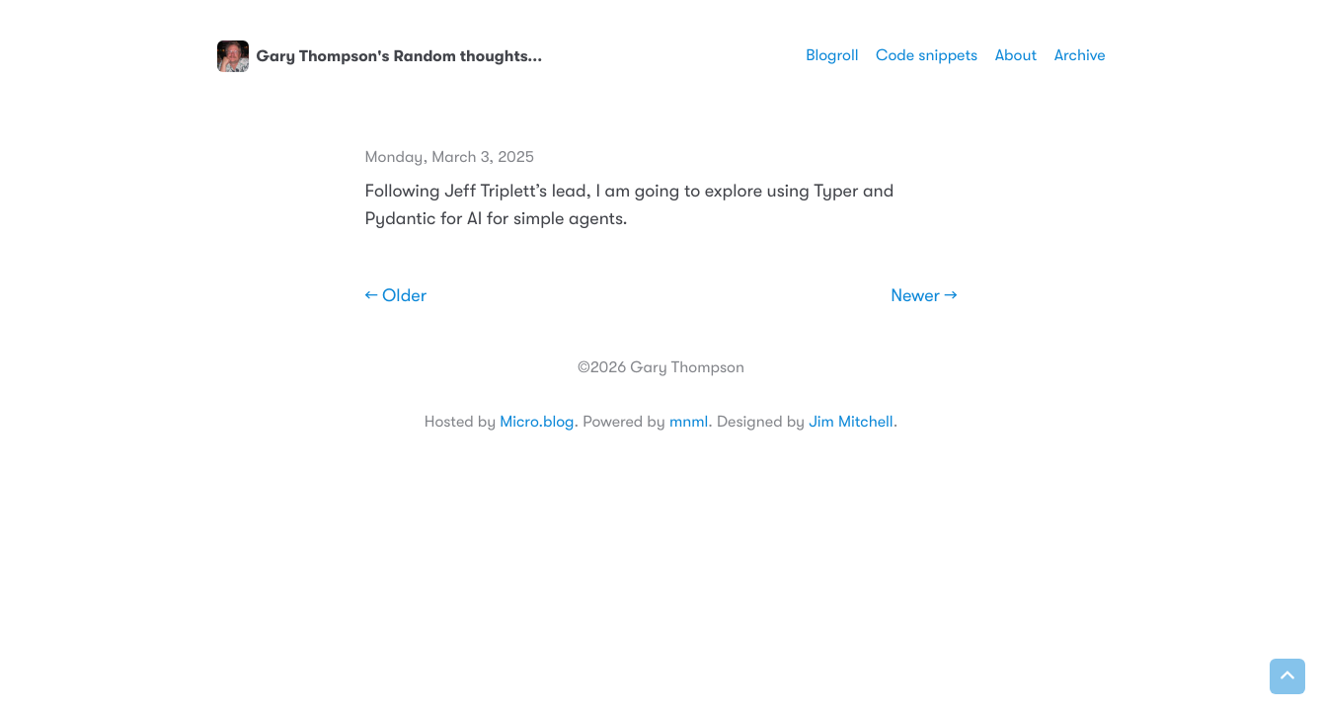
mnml (688, 422)
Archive (1080, 55)
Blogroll (832, 55)
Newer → (924, 296)
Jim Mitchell (851, 422)
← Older (396, 296)
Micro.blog (537, 422)
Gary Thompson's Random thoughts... (380, 56)
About (1016, 55)
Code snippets (926, 55)
